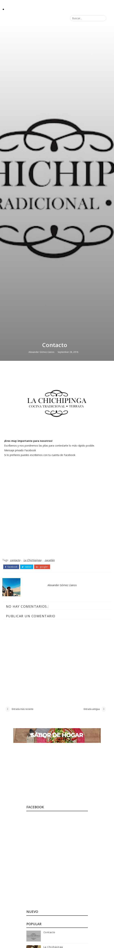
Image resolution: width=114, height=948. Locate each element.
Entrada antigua (92, 941)
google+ (42, 798)
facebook (11, 798)
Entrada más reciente (22, 941)
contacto (15, 791)
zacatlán (50, 791)
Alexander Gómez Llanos (41, 582)
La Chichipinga (32, 791)
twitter (26, 798)
